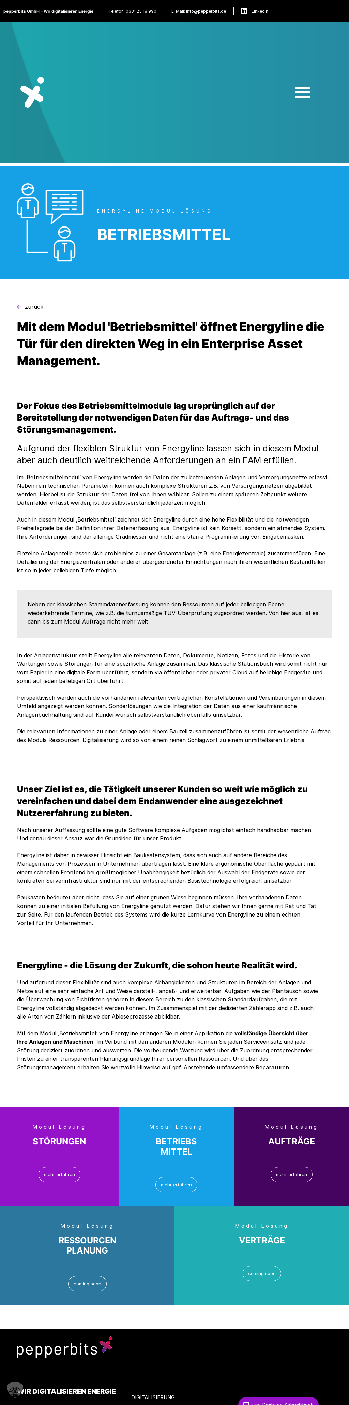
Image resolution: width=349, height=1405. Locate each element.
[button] (302, 92)
